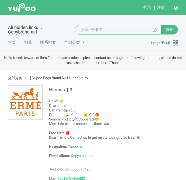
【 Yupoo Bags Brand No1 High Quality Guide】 (59, 78)
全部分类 (72, 42)
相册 (28, 42)
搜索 (169, 30)
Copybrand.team (84, 156)
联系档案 (48, 42)
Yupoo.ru (75, 146)
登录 (147, 7)
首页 (12, 42)
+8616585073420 (76, 169)
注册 (161, 7)
